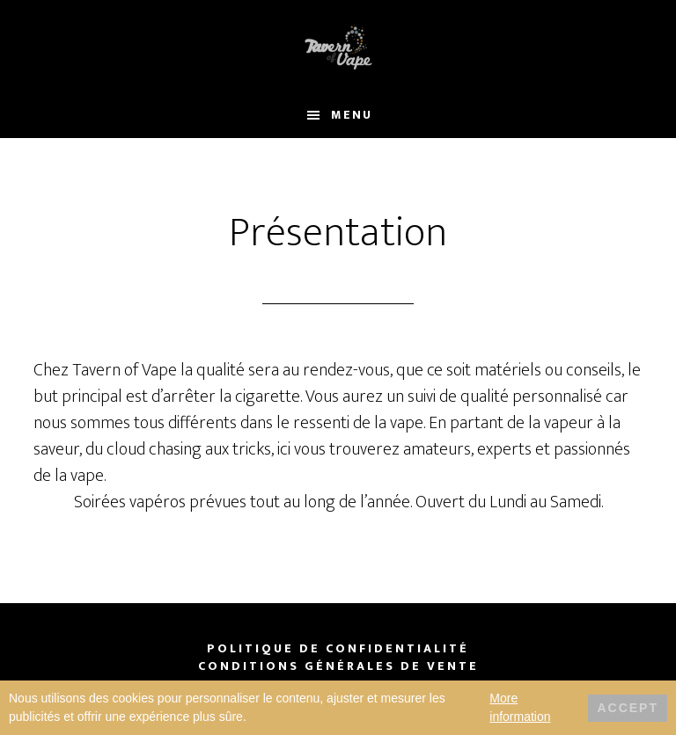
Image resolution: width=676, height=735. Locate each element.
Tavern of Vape (337, 46)
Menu (351, 115)
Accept (627, 708)
